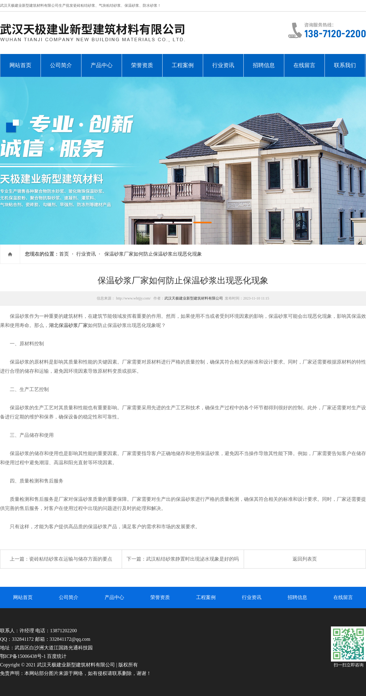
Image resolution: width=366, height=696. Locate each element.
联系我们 (345, 65)
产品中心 (102, 65)
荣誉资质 (142, 65)
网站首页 (20, 65)
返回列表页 (304, 558)
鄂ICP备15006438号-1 (23, 656)
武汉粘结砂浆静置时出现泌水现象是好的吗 (192, 558)
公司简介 (61, 65)
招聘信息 (264, 65)
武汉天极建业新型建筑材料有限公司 (193, 298)
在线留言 (304, 65)
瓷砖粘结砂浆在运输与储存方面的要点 (70, 558)
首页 (64, 254)
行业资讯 (223, 65)
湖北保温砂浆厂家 (68, 325)
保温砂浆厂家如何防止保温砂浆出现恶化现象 (153, 254)
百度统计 (56, 656)
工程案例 (183, 65)
